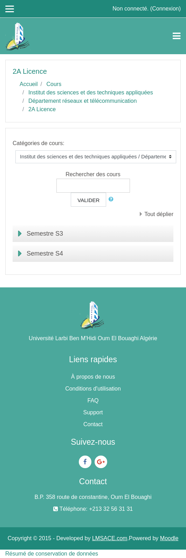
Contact (93, 424)
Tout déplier (158, 214)
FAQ (92, 400)
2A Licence (42, 109)
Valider (88, 200)
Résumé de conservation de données (51, 554)
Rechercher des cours (93, 174)
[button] (112, 199)
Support (93, 412)
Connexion (165, 9)
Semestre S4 (45, 253)
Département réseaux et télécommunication (82, 101)
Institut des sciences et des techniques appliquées (90, 92)
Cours (53, 84)
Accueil (29, 84)
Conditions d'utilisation (93, 389)
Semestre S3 (45, 233)
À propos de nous (93, 377)
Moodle (169, 538)
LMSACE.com (109, 538)
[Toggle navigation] (176, 36)
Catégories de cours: (38, 143)
